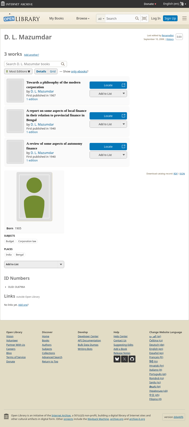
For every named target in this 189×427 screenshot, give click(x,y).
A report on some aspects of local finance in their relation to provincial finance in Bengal (56, 115)
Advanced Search (52, 357)
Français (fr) (156, 357)
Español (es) (156, 353)
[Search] (119, 18)
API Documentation (89, 340)
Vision (9, 336)
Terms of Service (16, 357)
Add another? (31, 55)
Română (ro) (156, 378)
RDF (176, 173)
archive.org (116, 419)
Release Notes (122, 353)
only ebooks (79, 71)
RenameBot (168, 35)
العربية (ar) (155, 336)
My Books (56, 18)
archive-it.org (137, 419)
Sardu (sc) (155, 382)
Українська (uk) (158, 391)
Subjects (47, 349)
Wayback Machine (98, 419)
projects (68, 419)
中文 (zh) (154, 395)
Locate (108, 85)
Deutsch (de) (156, 344)
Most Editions (16, 71)
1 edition (32, 99)
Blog (9, 353)
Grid (53, 71)
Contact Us (120, 340)
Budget (10, 241)
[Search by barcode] (144, 18)
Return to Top (50, 361)
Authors (47, 344)
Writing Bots (85, 349)
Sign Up (170, 18)
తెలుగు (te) (154, 386)
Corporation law (27, 241)
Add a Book (120, 349)
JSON (182, 173)
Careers (10, 349)
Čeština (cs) (156, 340)
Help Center (121, 336)
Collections (48, 353)
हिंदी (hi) (153, 361)
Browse (79, 18)
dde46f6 (178, 417)
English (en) (156, 349)
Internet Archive (61, 415)
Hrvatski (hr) (156, 365)
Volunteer (12, 340)
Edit (179, 37)
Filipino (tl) (155, 399)
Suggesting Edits (123, 344)
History (170, 39)
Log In (155, 18)
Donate (150, 4)
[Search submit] (136, 18)
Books (45, 340)
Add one (23, 305)
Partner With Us (15, 344)
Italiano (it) (155, 369)
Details (41, 71)
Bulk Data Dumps (88, 344)
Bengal (20, 254)
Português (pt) (157, 374)
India (9, 254)
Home (45, 336)
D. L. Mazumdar (42, 91)
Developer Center (88, 336)
